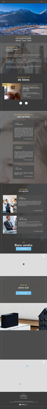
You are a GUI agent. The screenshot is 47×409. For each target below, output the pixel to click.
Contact (45, 123)
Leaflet (35, 275)
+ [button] (43, 255)
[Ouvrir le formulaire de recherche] (3, 1)
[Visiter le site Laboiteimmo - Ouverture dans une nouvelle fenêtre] (23, 405)
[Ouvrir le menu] (41, 1)
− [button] (43, 256)
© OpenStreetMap (39, 275)
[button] (26, 105)
